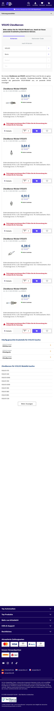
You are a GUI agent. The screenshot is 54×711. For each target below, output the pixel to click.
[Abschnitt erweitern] (27, 13)
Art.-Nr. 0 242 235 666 (14, 91)
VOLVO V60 (5, 388)
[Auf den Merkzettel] (47, 131)
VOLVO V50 (5, 381)
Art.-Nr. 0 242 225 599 (14, 141)
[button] (27, 609)
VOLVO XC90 (6, 384)
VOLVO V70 (5, 370)
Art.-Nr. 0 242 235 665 (14, 241)
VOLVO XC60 (6, 377)
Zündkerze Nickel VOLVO (15, 88)
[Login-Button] (35, 4)
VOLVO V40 (5, 374)
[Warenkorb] (49, 4)
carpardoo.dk (9, 673)
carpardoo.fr (36, 670)
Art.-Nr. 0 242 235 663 (14, 291)
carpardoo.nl (22, 670)
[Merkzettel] (42, 4)
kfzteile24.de (9, 670)
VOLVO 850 (5, 395)
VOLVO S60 (5, 391)
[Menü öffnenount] (3, 3)
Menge (24, 130)
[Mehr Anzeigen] (27, 404)
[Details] (7, 131)
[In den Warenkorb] (36, 131)
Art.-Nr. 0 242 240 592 (14, 191)
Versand (26, 99)
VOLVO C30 (5, 398)
